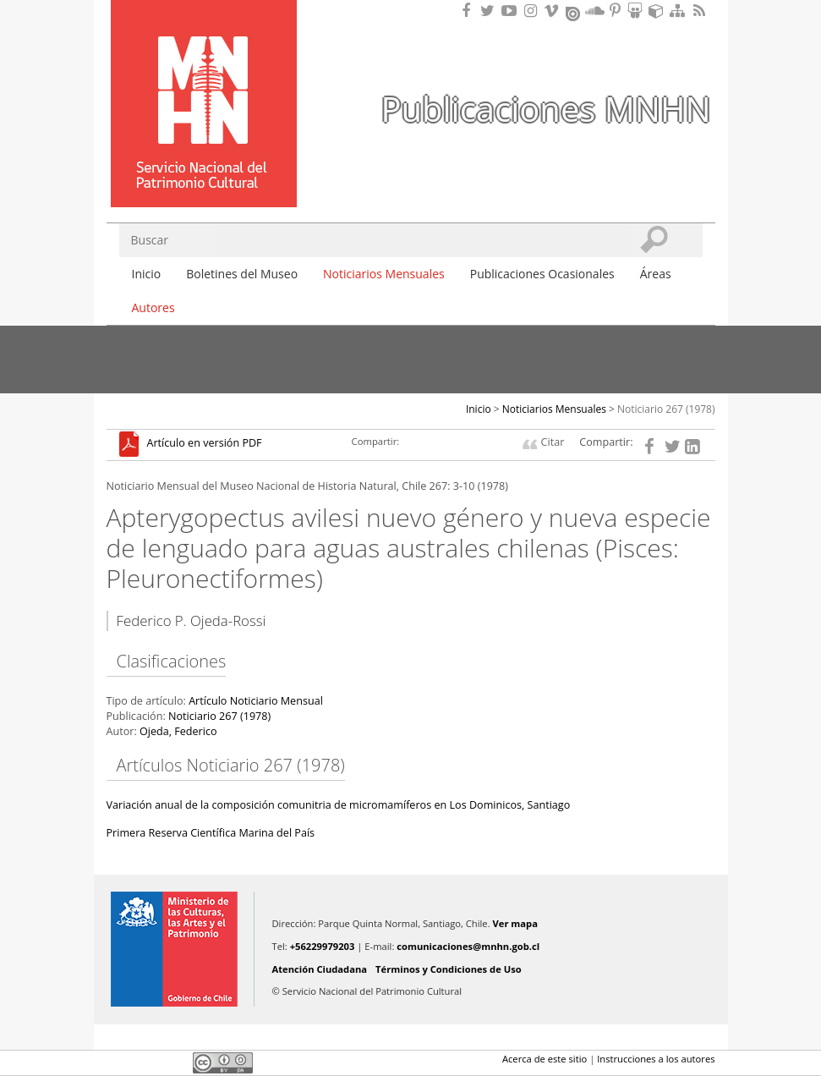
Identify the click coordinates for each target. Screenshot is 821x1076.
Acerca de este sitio (544, 1058)
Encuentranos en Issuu (574, 12)
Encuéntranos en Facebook (469, 10)
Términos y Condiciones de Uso (448, 969)
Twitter (145, 1062)
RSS (701, 10)
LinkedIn (174, 1062)
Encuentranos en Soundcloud (595, 10)
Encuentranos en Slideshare (637, 10)
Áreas (655, 274)
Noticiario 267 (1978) (666, 409)
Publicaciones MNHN (545, 108)
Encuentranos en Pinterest (616, 10)
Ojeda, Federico (178, 731)
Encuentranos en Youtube (511, 10)
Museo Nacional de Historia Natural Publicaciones (204, 78)
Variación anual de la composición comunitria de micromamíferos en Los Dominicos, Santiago (339, 805)
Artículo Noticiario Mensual (256, 701)
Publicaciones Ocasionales (542, 274)
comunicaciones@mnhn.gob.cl (468, 946)
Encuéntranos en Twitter (490, 10)
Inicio (146, 274)
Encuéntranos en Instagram (533, 10)
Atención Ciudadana (320, 969)
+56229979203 (322, 946)
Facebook (117, 1062)
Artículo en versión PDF (204, 443)
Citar (553, 442)
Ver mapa (515, 923)
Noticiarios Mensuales (384, 274)
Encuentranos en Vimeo (554, 10)
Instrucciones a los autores (655, 1058)
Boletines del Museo (242, 274)
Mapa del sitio (680, 10)
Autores (153, 307)
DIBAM (202, 177)
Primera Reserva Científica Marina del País (211, 833)
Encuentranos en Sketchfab (659, 10)
